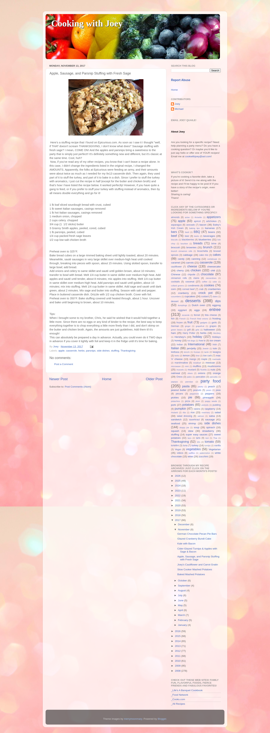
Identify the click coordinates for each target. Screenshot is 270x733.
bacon (203, 224)
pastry (200, 386)
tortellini (175, 445)
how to (202, 340)
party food (211, 381)
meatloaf (197, 363)
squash (175, 431)
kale (215, 348)
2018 (178, 515)
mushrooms (214, 366)
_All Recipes (178, 703)
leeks (177, 355)
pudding (217, 405)
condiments (194, 285)
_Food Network (179, 694)
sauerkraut (194, 419)
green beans (177, 330)
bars (174, 231)
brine (213, 243)
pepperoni (194, 394)
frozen (179, 322)
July (180, 595)
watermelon (205, 453)
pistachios (175, 401)
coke (215, 282)
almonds (175, 217)
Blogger (162, 718)
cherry (180, 270)
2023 (178, 490)
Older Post (154, 379)
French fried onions (199, 319)
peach (211, 386)
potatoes (188, 404)
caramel (175, 262)
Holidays (216, 337)
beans (211, 232)
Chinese (175, 274)
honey (177, 340)
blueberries (205, 239)
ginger (187, 326)
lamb (206, 352)
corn (173, 289)
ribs (184, 412)
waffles (192, 453)
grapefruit (200, 326)
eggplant (182, 310)
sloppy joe (184, 427)
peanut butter (178, 390)
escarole (186, 315)
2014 (178, 641)
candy (181, 258)
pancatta (214, 377)
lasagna (217, 352)
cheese (192, 266)
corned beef (188, 289)
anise (187, 217)
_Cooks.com (178, 699)
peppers (209, 393)
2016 (178, 631)
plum (198, 401)
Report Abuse (180, 80)
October (183, 580)
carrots (190, 262)
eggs (197, 310)
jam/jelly (191, 348)
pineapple (208, 397)
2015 (178, 636)
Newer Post (58, 379)
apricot (197, 221)
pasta (186, 386)
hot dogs (191, 340)
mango (192, 359)
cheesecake (214, 266)
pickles (175, 397)
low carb (207, 355)
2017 (178, 520)
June (181, 600)
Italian (175, 348)
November (184, 529)
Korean (197, 352)
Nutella (203, 370)
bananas (210, 228)
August (182, 590)
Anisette (198, 217)
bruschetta (202, 251)
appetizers (214, 217)
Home (106, 379)
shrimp (192, 423)
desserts (193, 300)
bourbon (184, 243)
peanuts (197, 390)
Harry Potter (189, 333)
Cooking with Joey (87, 23)
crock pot (205, 292)
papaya (174, 382)
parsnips (90, 350)
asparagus (176, 225)
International (196, 344)
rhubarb (174, 412)
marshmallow (181, 362)
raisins (197, 409)
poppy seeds (211, 401)
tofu (198, 442)
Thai (215, 438)
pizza (187, 401)
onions (201, 373)
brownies (191, 247)
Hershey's (180, 337)
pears (208, 390)
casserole (71, 350)
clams (196, 278)
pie (190, 397)
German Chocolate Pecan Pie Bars (197, 533)
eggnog (216, 305)
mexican (210, 362)
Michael (179, 109)
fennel (197, 315)
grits (197, 330)
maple (204, 359)
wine (190, 456)
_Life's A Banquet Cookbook (186, 690)
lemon (186, 355)
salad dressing (184, 416)
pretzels (204, 405)
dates (215, 296)
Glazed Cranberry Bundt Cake (194, 538)
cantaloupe (212, 259)
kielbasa (175, 352)
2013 (178, 646)
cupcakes (189, 296)
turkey (195, 445)
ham (173, 333)
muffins (197, 366)
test (207, 438)
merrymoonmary (133, 718)
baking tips (194, 228)
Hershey (217, 333)
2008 (178, 670)
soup (196, 427)
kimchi (187, 352)
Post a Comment (63, 364)
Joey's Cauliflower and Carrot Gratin (197, 564)
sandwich (176, 419)
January (183, 625)
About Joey (178, 131)
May (180, 605)
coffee (204, 282)
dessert (174, 301)
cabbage (188, 255)
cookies (209, 285)
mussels (180, 370)
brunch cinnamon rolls (181, 251)
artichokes (211, 221)
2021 (178, 500)
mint (187, 366)
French (182, 319)
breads (198, 243)
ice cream (215, 340)
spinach (210, 427)
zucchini (203, 456)
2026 (178, 475)
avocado (190, 225)
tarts (198, 438)
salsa (212, 416)
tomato (209, 441)
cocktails (175, 281)
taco (189, 438)
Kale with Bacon (186, 543)
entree (215, 309)
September (184, 585)
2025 (178, 480)
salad (218, 412)
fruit (190, 322)
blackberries (188, 239)
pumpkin (180, 408)
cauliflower (176, 266)
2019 (178, 510)
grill (189, 329)
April (181, 610)
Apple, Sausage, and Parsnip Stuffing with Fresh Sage (198, 558)
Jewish (205, 348)
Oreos (179, 377)
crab (201, 289)
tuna (185, 445)
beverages (209, 236)
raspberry (210, 408)
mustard (192, 369)
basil (187, 232)
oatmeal (175, 373)
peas (218, 390)
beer (187, 236)
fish (173, 318)
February (183, 620)
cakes (217, 254)
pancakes (201, 377)
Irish (214, 344)
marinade (216, 359)
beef (174, 235)
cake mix (203, 255)
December (184, 524)
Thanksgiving (128, 350)
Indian (180, 344)
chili (213, 270)
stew (190, 431)
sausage (210, 419)
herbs (81, 350)
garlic (214, 322)
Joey (177, 103)
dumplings (182, 305)
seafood (175, 423)
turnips (207, 445)
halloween (209, 329)
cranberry (183, 293)
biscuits (174, 240)
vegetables (193, 449)
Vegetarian (214, 449)
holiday (197, 336)
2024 (178, 485)
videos (180, 453)
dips (218, 301)
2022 (178, 495)
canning (195, 258)
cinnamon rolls (179, 278)
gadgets (203, 322)
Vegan (178, 449)
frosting (216, 318)
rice (192, 412)
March (182, 615)
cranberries (214, 289)
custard (205, 296)
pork (173, 404)
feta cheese (211, 315)
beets (196, 236)
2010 (178, 660)
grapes (212, 326)
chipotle (191, 274)
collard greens (177, 285)
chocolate (207, 274)
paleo (189, 377)
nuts (213, 369)
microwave (176, 366)
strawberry (208, 431)
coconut (189, 281)
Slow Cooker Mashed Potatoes (194, 569)
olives (190, 373)
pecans (179, 393)
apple (61, 350)
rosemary (206, 412)
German (175, 326)
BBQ (197, 231)
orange (217, 373)
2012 (178, 650)
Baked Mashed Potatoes (191, 574)
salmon (200, 416)
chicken (196, 270)
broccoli (175, 247)
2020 (178, 505)
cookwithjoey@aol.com (198, 156)
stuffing (115, 350)
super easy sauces (196, 434)
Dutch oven (198, 305)
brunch (207, 247)
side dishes (103, 350)
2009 (178, 665)
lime (198, 355)
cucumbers (176, 296)
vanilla (217, 445)
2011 (178, 656)
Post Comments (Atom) (78, 386)
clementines (211, 278)
